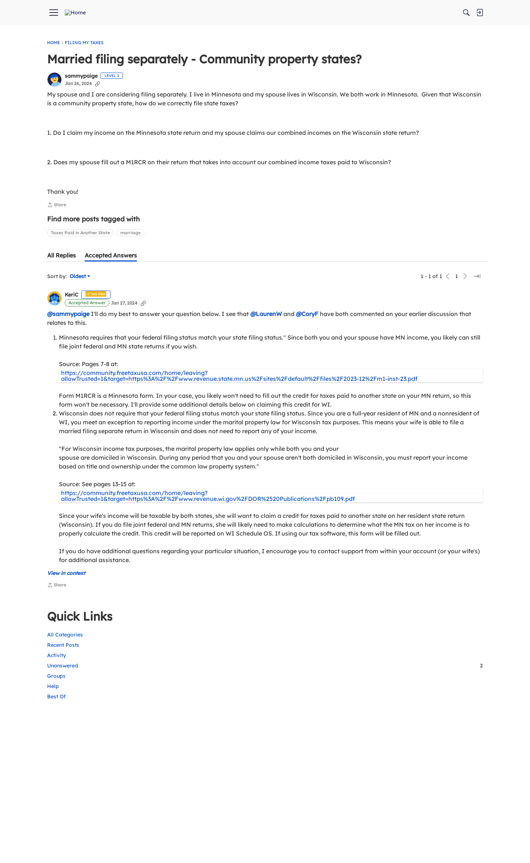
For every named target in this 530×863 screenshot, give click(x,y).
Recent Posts (391, 79)
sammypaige (81, 91)
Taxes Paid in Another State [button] (80, 274)
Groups (384, 110)
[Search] (409, 12)
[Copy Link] (97, 98)
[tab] (61, 296)
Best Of (384, 131)
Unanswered (429, 100)
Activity (384, 90)
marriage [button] (130, 274)
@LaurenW (266, 355)
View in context (66, 655)
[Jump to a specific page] (355, 317)
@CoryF (307, 355)
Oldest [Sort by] (80, 318)
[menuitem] (149, 12)
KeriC (71, 336)
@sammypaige (68, 355)
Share (56, 246)
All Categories (393, 69)
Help (381, 121)
